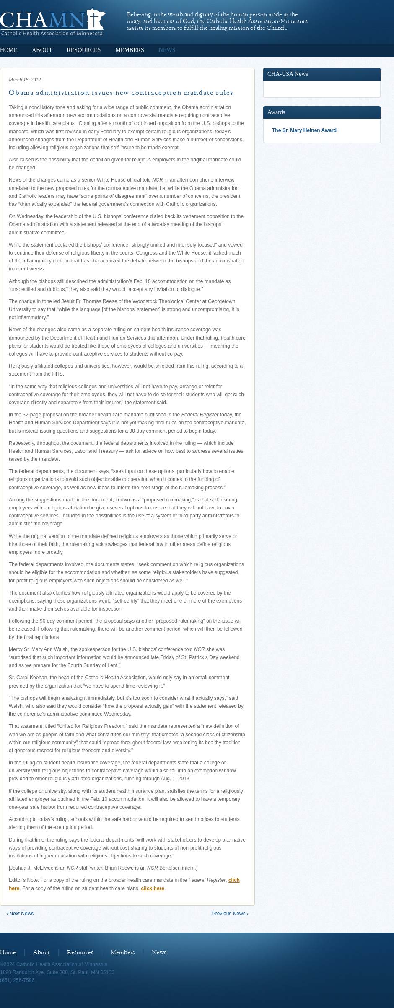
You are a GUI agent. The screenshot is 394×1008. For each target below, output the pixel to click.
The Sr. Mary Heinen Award (304, 130)
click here (152, 888)
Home (8, 50)
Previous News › (230, 914)
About (42, 50)
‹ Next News (20, 914)
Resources (84, 50)
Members (129, 50)
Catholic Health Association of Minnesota (53, 21)
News (167, 50)
